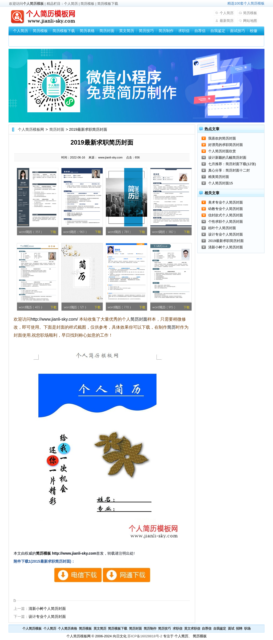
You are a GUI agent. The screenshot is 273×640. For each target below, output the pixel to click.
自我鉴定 (217, 31)
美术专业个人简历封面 (225, 202)
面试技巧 (237, 31)
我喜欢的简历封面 (222, 138)
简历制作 (166, 31)
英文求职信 (192, 628)
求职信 (184, 31)
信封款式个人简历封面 (225, 215)
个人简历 (71, 4)
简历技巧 (146, 31)
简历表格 (87, 31)
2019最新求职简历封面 (226, 241)
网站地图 (250, 21)
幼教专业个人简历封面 (225, 209)
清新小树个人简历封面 (47, 608)
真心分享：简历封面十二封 (229, 170)
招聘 (239, 628)
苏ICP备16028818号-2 (144, 636)
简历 (171, 327)
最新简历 (227, 21)
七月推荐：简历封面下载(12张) (232, 164)
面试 (231, 628)
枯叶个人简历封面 (222, 228)
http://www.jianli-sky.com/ (54, 319)
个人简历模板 (33, 4)
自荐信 (200, 31)
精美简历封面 (218, 177)
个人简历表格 (67, 628)
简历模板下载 (107, 4)
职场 (247, 628)
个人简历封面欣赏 (222, 151)
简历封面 (106, 31)
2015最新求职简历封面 (102, 575)
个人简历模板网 (31, 129)
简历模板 (87, 4)
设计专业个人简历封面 (47, 616)
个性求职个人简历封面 (225, 222)
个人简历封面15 (220, 183)
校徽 (253, 31)
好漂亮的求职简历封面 (225, 145)
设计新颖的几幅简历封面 (227, 158)
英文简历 (126, 31)
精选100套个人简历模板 (245, 3)
